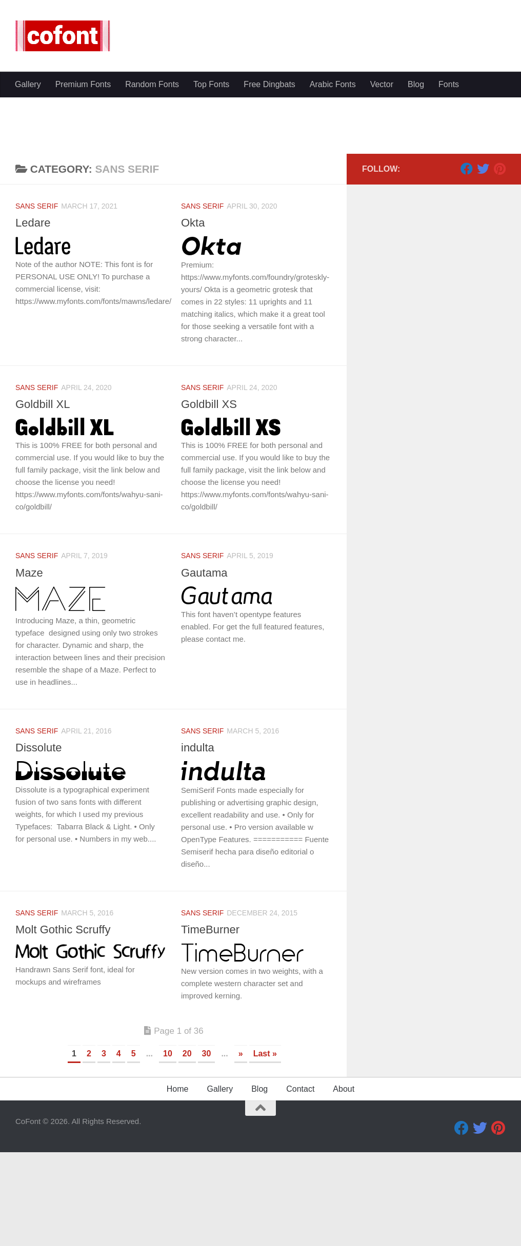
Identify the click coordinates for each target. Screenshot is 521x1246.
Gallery (28, 238)
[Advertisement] (260, 148)
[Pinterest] (499, 266)
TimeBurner (210, 1026)
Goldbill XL (42, 501)
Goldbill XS (209, 501)
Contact (300, 1186)
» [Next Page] (240, 1151)
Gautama (204, 670)
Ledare (33, 320)
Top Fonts (211, 238)
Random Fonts (152, 238)
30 (206, 1151)
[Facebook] (466, 266)
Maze (29, 670)
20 (187, 1151)
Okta (193, 320)
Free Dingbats (269, 238)
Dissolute (38, 845)
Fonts (448, 238)
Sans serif (36, 303)
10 (167, 1151)
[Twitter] (483, 266)
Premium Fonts (83, 238)
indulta (197, 845)
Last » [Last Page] (265, 1151)
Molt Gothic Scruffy (62, 1026)
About (343, 1186)
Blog (416, 238)
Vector (381, 238)
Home (178, 1186)
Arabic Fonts (333, 238)
